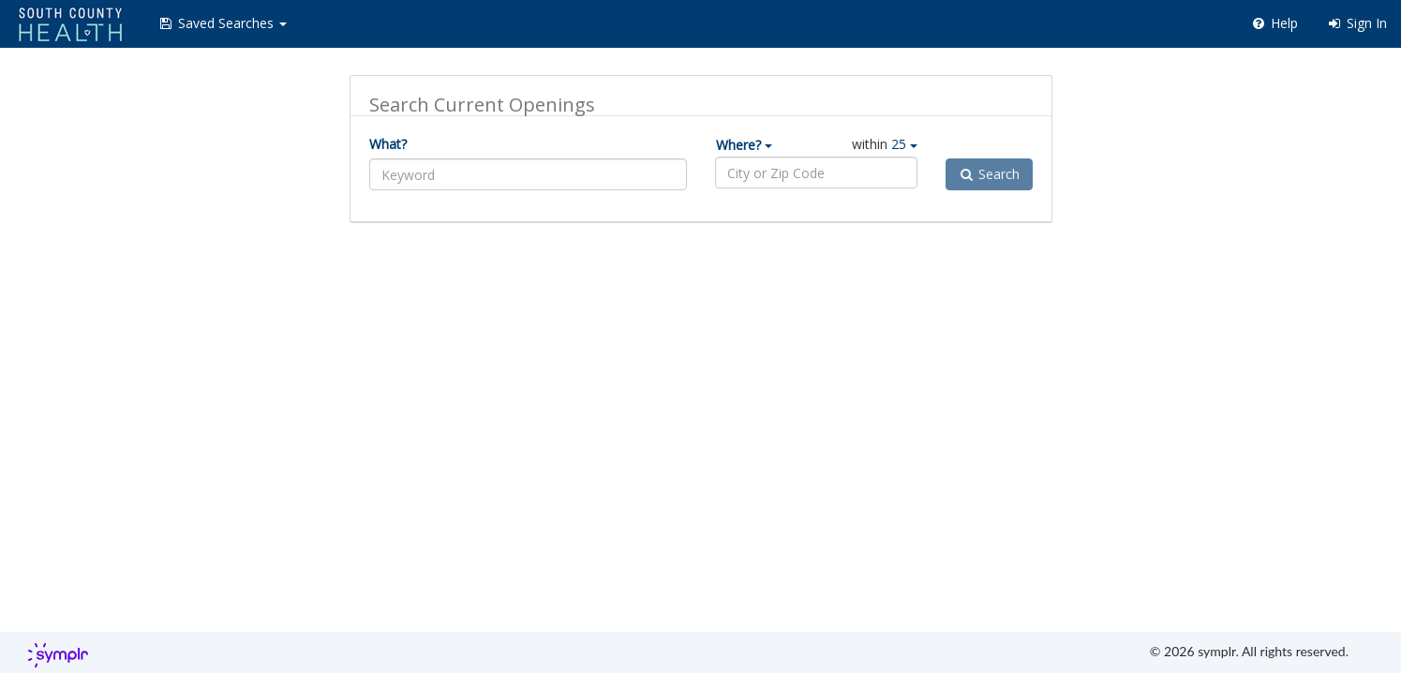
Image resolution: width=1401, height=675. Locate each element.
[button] (222, 23)
